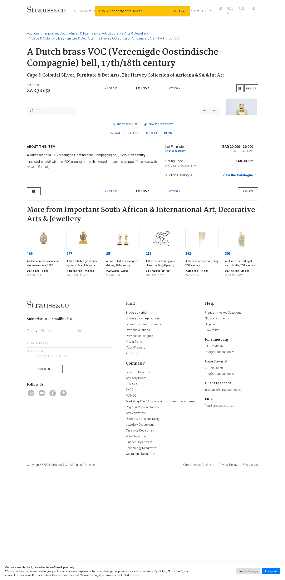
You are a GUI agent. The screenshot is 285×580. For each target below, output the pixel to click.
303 (228, 363)
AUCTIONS (81, 11)
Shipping (210, 433)
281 (109, 363)
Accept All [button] (271, 571)
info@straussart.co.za (220, 461)
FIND (205, 11)
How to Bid (212, 439)
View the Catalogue (237, 284)
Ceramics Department (140, 539)
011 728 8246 (214, 455)
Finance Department (139, 551)
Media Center (134, 450)
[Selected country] (31, 465)
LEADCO (131, 493)
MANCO (131, 504)
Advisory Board (136, 487)
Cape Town (214, 470)
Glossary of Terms (217, 427)
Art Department (136, 522)
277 (69, 363)
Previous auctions (138, 439)
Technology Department (141, 557)
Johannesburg (216, 448)
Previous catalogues (139, 444)
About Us (132, 462)
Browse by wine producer (142, 427)
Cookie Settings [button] (248, 571)
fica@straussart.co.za (219, 514)
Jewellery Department (140, 533)
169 (30, 363)
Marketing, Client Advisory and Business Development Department (169, 510)
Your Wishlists (135, 456)
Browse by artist (136, 421)
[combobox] (33, 438)
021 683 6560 (214, 477)
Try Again (180, 11)
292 (188, 363)
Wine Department (137, 545)
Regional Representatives (142, 516)
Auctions (33, 33)
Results (251, 88)
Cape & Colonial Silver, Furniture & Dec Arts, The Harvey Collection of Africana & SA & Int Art (97, 38)
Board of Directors (138, 481)
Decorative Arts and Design (143, 527)
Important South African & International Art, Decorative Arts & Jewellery (96, 33)
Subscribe (44, 478)
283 (148, 363)
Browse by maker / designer (144, 433)
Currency (158, 233)
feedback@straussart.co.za (223, 498)
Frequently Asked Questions (223, 421)
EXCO (129, 498)
